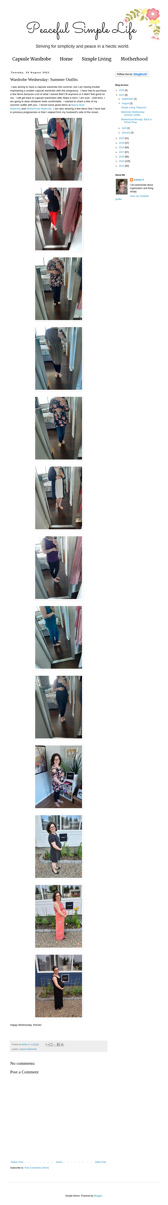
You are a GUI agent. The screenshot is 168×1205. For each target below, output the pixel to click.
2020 (122, 138)
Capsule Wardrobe (31, 59)
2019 (122, 143)
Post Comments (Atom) (36, 1167)
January (126, 132)
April (124, 128)
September (128, 99)
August (126, 103)
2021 (122, 95)
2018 (122, 147)
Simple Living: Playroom (133, 107)
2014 (122, 166)
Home (66, 59)
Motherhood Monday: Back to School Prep (136, 121)
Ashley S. (139, 179)
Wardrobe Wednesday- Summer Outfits (133, 113)
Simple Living (97, 59)
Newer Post (17, 1162)
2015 (122, 161)
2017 (122, 152)
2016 (122, 156)
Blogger (98, 1195)
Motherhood (134, 59)
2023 (122, 90)
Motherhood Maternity (39, 108)
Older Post (100, 1162)
